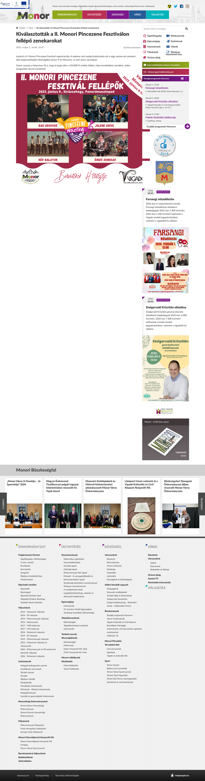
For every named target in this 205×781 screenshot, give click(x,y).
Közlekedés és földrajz (159, 570)
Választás (157, 15)
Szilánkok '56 (112, 636)
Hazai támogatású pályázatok (33, 729)
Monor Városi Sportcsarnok (32, 748)
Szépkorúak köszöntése (117, 599)
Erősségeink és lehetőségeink (119, 580)
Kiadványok (177, 41)
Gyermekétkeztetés (72, 563)
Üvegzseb (24, 573)
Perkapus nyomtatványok (75, 586)
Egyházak (111, 652)
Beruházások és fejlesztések (31, 754)
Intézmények (154, 47)
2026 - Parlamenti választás (32, 656)
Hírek (137, 15)
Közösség (118, 15)
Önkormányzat (67, 15)
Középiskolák (26, 683)
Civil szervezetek (114, 649)
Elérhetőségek (70, 622)
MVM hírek (68, 646)
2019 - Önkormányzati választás (34, 639)
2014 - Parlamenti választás (32, 612)
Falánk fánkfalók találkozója (161, 117)
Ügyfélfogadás (154, 36)
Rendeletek (25, 566)
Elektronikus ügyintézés (74, 559)
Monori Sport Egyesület (117, 675)
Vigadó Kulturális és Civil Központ (121, 622)
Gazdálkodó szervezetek (30, 669)
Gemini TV (153, 579)
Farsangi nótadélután (157, 88)
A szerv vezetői (26, 563)
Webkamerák (177, 36)
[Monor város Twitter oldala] (175, 6)
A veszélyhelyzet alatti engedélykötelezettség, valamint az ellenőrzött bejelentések (79, 593)
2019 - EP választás (28, 636)
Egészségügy (153, 41)
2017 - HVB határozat (30, 626)
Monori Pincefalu (113, 641)
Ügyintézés (94, 15)
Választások (24, 608)
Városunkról (111, 555)
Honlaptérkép (42, 775)
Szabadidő (111, 573)
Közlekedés (67, 661)
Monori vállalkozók (71, 658)
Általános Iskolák (27, 679)
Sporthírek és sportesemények (120, 682)
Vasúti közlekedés (71, 669)
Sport (107, 661)
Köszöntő (111, 559)
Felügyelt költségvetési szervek (33, 666)
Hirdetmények (26, 580)
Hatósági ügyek (70, 569)
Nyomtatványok (69, 555)
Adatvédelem (24, 761)
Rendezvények (112, 611)
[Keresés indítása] (186, 28)
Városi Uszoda (113, 665)
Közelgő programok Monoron (156, 79)
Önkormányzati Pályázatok (32, 725)
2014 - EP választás (28, 615)
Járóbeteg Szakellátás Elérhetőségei (79, 613)
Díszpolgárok (112, 589)
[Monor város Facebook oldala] (181, 6)
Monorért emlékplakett (117, 592)
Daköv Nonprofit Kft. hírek (75, 649)
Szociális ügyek (70, 566)
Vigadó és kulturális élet (117, 656)
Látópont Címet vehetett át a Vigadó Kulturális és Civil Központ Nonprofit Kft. (141, 484)
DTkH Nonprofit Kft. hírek (75, 652)
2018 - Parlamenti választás (32, 632)
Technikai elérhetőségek (67, 775)
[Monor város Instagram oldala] (187, 6)
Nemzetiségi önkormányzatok (33, 701)
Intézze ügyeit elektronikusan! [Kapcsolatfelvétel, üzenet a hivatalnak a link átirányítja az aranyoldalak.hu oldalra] (159, 72)
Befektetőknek (25, 757)
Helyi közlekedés (71, 666)
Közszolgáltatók (69, 638)
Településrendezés (70, 618)
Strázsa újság (153, 57)
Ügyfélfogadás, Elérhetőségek (33, 559)
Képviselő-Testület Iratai (30, 596)
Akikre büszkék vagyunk (116, 585)
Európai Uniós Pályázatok (31, 732)
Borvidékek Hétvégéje (116, 626)
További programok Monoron (161, 127)
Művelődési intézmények (31, 686)
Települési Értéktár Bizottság (32, 599)
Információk (69, 606)
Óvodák (23, 676)
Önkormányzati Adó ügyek (75, 573)
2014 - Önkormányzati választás (34, 619)
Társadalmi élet (112, 645)
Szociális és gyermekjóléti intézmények (37, 696)
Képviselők (25, 589)
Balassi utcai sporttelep (117, 669)
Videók (174, 47)
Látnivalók (111, 576)
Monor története (114, 566)
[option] (23, 506)
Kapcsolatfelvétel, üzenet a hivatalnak (162, 65)
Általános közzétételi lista (174, 53)
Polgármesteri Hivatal (29, 555)
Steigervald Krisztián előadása (162, 101)
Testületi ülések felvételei (31, 603)
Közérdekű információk (159, 583)
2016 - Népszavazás (29, 622)
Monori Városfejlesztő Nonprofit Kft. (36, 737)
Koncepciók (25, 569)
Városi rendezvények (116, 619)
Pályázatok (152, 52)
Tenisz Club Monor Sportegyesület (122, 679)
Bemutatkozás (113, 563)
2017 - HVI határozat (29, 629)
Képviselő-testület (27, 585)
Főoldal (22, 28)
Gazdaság (111, 569)
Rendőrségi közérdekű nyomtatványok (80, 583)
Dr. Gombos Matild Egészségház (78, 609)
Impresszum (23, 775)
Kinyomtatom (132, 47)
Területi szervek (27, 673)
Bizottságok (25, 592)
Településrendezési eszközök (76, 626)
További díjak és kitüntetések (119, 596)
